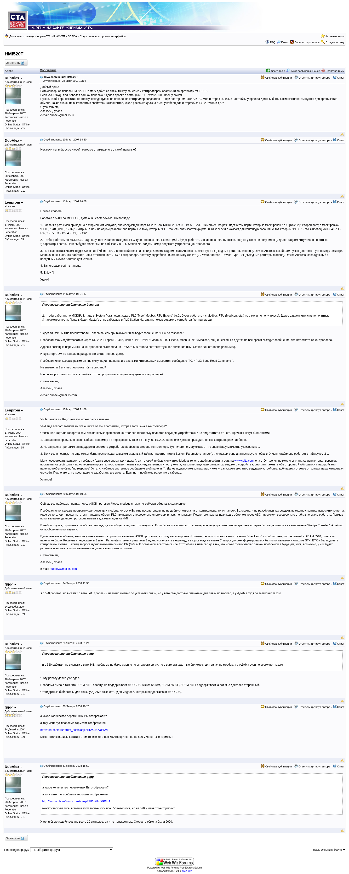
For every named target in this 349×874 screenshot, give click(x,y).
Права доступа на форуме (329, 849)
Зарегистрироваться (307, 42)
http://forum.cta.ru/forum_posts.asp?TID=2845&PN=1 (74, 730)
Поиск (283, 42)
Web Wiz (187, 871)
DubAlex (13, 78)
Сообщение (48, 70)
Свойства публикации (276, 77)
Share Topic (275, 71)
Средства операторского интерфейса (103, 36)
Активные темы (334, 36)
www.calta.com (244, 460)
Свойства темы (332, 71)
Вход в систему (335, 42)
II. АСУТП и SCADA (65, 36)
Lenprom (14, 202)
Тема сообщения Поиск (303, 71)
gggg (10, 584)
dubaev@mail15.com (63, 569)
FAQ (272, 42)
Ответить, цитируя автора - (315, 77)
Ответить (15, 63)
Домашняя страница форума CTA (30, 36)
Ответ (340, 77)
